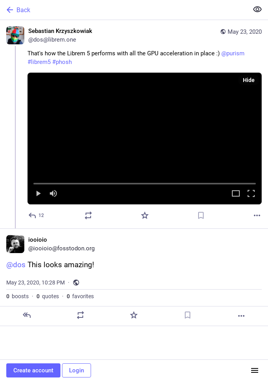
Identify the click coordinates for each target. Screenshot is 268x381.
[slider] (144, 182)
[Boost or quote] (88, 215)
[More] (257, 215)
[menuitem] (144, 138)
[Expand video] (235, 194)
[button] (144, 138)
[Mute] (53, 194)
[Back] (123, 10)
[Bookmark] (201, 215)
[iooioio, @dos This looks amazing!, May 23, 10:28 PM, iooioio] (134, 277)
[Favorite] (144, 215)
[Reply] (36, 215)
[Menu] (255, 370)
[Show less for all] (257, 9)
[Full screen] (251, 194)
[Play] (38, 194)
